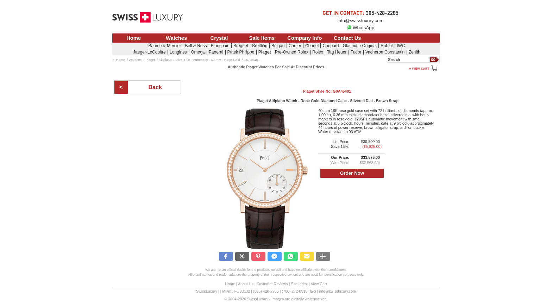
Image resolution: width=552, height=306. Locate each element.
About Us (245, 284)
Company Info (304, 38)
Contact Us (347, 38)
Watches (176, 38)
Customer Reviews (272, 284)
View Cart (319, 284)
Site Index (299, 284)
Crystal (219, 38)
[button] (226, 256)
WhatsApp (360, 27)
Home (133, 38)
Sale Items (262, 38)
